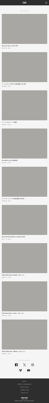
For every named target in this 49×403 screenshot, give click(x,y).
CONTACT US (24, 392)
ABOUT (24, 381)
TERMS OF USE (24, 390)
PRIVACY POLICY (24, 387)
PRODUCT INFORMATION (24, 384)
